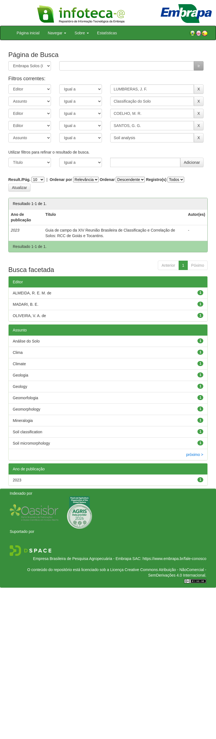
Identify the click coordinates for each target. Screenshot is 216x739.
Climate (19, 364)
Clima (18, 352)
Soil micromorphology (31, 443)
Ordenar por (61, 179)
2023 (17, 480)
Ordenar (107, 179)
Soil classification (27, 432)
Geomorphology (26, 409)
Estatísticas (107, 33)
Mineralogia (23, 420)
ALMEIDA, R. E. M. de (32, 293)
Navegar (57, 33)
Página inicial (28, 33)
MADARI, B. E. (25, 304)
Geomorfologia (25, 398)
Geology (20, 386)
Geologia (20, 375)
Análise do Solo (26, 341)
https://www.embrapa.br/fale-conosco (174, 558)
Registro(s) (156, 179)
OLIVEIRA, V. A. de (29, 315)
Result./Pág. (19, 179)
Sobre (81, 33)
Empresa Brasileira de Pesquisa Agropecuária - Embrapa (82, 558)
